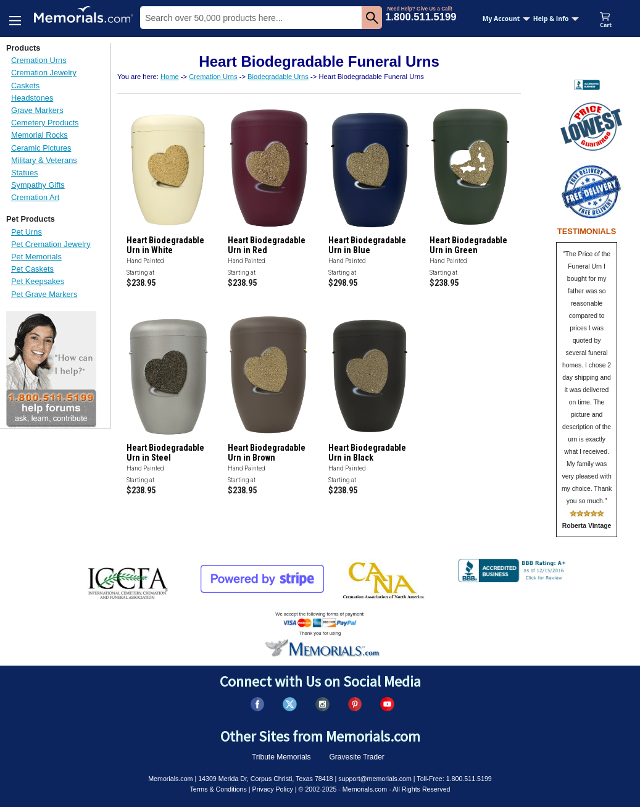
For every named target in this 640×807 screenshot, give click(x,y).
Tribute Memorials (281, 757)
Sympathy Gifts (38, 185)
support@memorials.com (375, 778)
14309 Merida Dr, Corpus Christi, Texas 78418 (265, 778)
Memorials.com (170, 778)
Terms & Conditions (217, 789)
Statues (24, 172)
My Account (507, 18)
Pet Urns (26, 231)
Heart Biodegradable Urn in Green (468, 245)
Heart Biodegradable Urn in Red (266, 245)
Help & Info (556, 18)
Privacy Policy (272, 789)
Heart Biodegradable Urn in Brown (266, 452)
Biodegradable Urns (278, 76)
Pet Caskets (32, 269)
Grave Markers (37, 110)
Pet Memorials (36, 256)
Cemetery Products (45, 122)
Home (169, 76)
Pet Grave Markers (44, 294)
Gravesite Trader (357, 757)
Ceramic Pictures (41, 148)
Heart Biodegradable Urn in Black (367, 452)
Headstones (32, 97)
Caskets (25, 85)
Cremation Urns (39, 60)
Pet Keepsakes (37, 281)
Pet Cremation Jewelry (51, 244)
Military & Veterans (44, 160)
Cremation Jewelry (44, 72)
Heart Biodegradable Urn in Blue (367, 245)
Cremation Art (35, 197)
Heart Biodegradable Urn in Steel (165, 452)
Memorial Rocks (39, 135)
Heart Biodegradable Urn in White (165, 245)
